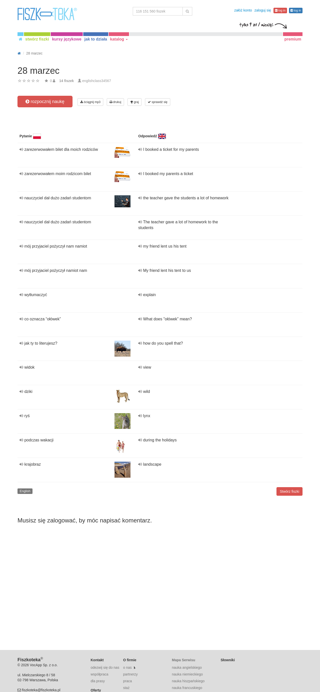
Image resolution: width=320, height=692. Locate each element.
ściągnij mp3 (90, 102)
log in (280, 10)
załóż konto (243, 10)
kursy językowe (66, 39)
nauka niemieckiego (187, 674)
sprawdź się (158, 102)
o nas (127, 667)
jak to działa (95, 39)
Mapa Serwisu (183, 660)
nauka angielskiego (187, 667)
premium (292, 39)
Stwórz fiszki (289, 491)
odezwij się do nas (105, 667)
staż (126, 688)
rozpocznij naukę (45, 101)
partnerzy (130, 674)
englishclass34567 (96, 81)
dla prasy (98, 681)
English (25, 491)
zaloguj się (262, 10)
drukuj (115, 102)
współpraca (99, 674)
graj (134, 102)
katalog (119, 39)
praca (127, 681)
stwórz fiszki (37, 39)
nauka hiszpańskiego (188, 681)
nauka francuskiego (187, 688)
